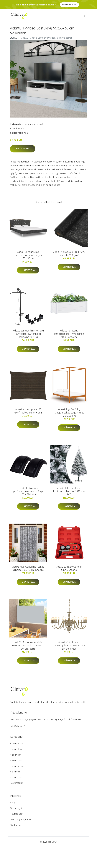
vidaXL (40, 124)
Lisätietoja (22, 148)
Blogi (12, 802)
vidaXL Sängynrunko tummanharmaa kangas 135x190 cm (28, 255)
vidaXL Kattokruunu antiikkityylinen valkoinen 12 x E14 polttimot (69, 645)
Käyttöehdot (16, 813)
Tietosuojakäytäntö (20, 819)
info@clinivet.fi (17, 726)
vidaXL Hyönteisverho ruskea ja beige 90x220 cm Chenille (28, 568)
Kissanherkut (17, 743)
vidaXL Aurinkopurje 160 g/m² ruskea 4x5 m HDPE (28, 411)
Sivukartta (15, 825)
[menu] (84, 16)
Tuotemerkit (30, 124)
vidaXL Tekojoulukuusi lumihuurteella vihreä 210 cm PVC (69, 491)
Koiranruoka (16, 777)
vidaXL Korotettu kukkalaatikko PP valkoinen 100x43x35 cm (69, 333)
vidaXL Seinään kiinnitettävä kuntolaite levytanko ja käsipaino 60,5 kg (28, 333)
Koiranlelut (15, 771)
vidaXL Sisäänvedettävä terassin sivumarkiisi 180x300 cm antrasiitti (28, 645)
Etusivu (13, 37)
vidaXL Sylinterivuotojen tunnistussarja (69, 568)
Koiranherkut (17, 766)
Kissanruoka (16, 760)
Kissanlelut (15, 754)
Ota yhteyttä (16, 808)
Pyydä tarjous (69, 4)
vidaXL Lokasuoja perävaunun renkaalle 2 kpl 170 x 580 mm (28, 491)
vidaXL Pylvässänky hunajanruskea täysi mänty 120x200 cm (69, 412)
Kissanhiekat (16, 749)
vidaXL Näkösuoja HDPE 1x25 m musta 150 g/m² (69, 253)
